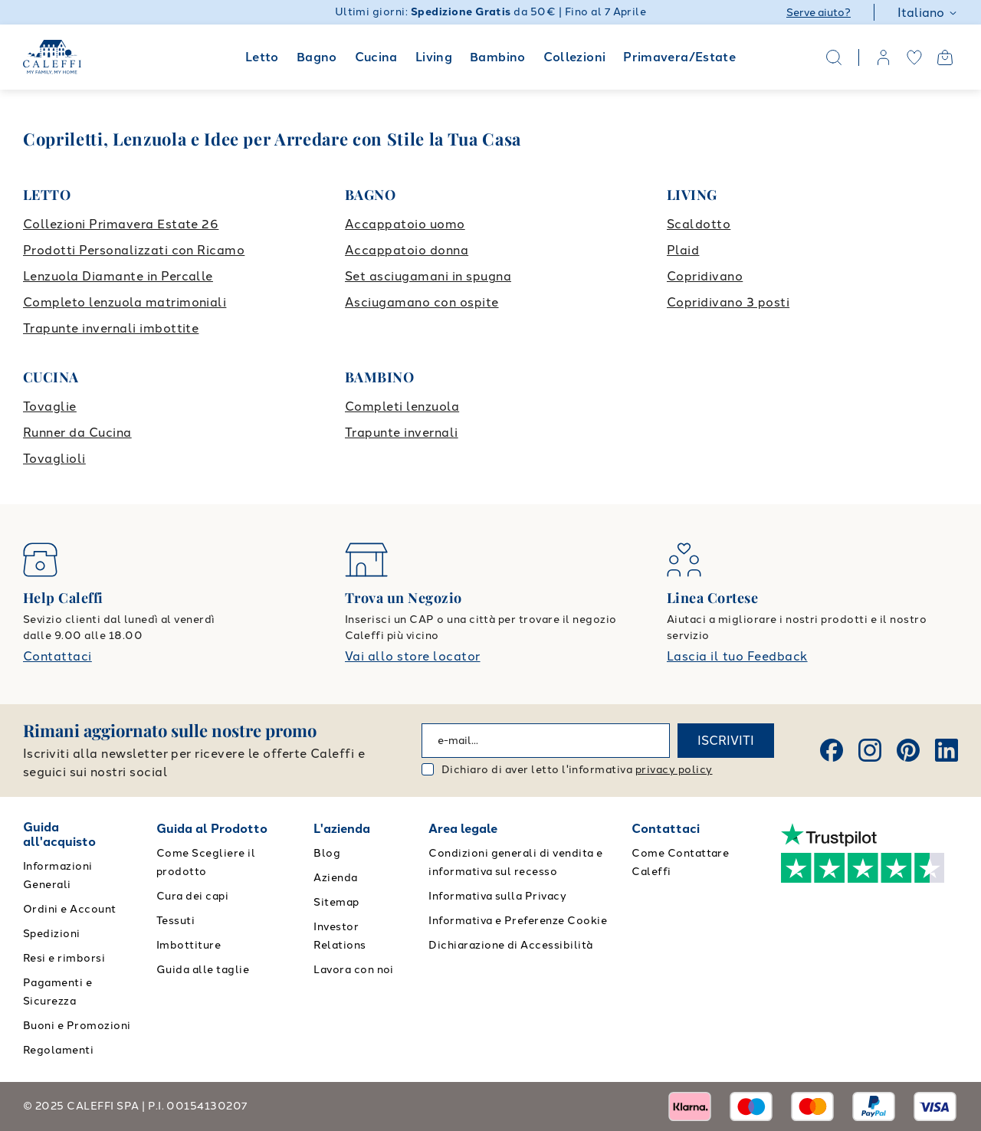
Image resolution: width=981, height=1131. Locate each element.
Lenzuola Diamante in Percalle (118, 276)
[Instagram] (869, 750)
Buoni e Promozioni (77, 1025)
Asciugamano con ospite (422, 302)
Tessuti (175, 920)
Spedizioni (51, 933)
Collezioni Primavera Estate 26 (120, 224)
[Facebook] (831, 750)
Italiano (927, 12)
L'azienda (341, 828)
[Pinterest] (908, 750)
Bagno (317, 57)
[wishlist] (914, 57)
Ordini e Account (69, 909)
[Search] (834, 57)
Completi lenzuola (402, 406)
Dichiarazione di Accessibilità (510, 945)
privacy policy (674, 769)
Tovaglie (50, 406)
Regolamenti (58, 1050)
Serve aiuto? (818, 12)
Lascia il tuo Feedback (737, 656)
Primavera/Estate (679, 57)
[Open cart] (945, 57)
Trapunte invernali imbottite (110, 328)
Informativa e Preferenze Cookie (517, 920)
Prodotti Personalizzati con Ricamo (133, 250)
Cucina (376, 57)
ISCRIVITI (725, 740)
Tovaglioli (54, 458)
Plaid (683, 250)
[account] (884, 57)
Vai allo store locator (413, 656)
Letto (262, 57)
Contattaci (57, 656)
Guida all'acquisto (59, 834)
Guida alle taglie (202, 969)
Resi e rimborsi (64, 958)
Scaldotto (698, 224)
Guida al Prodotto (211, 828)
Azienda (335, 877)
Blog (326, 853)
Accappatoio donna (406, 250)
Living (433, 57)
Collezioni (574, 57)
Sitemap (336, 902)
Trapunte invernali (401, 432)
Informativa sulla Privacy (497, 896)
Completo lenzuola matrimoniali (124, 302)
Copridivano (705, 276)
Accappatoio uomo (405, 224)
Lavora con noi (353, 969)
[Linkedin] (946, 750)
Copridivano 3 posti (728, 302)
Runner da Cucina (77, 432)
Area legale (462, 828)
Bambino (498, 57)
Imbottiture (188, 945)
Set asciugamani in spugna (428, 276)
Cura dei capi (192, 896)
